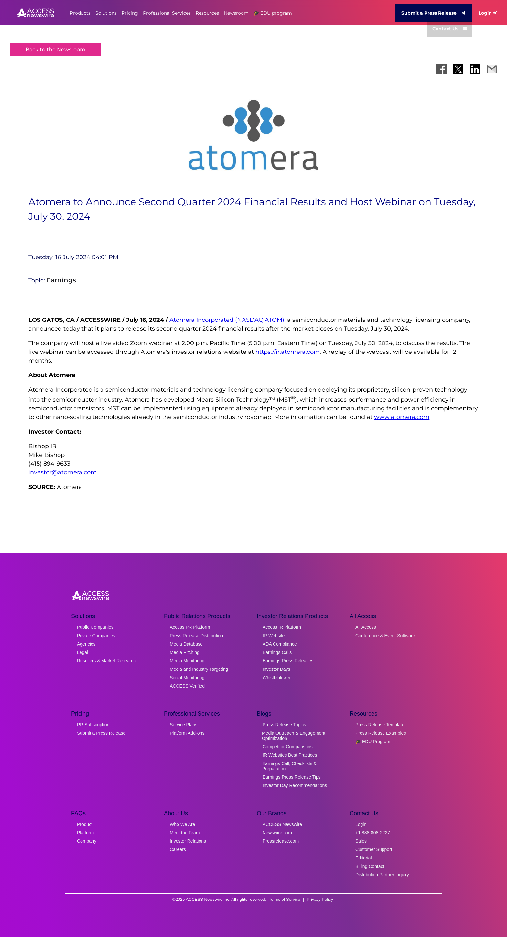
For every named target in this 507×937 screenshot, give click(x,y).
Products (80, 13)
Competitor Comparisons (288, 746)
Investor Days (276, 669)
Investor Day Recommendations (295, 785)
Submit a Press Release (433, 13)
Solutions (106, 13)
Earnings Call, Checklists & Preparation (289, 766)
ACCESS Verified (187, 686)
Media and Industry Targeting (199, 669)
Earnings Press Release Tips (292, 777)
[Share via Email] (492, 69)
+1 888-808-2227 (372, 832)
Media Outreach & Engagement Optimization (293, 736)
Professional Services (167, 13)
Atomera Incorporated (201, 319)
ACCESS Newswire (282, 824)
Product (84, 824)
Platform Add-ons (187, 733)
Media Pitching (185, 652)
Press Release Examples (380, 733)
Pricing (130, 13)
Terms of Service (284, 899)
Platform (85, 832)
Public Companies (95, 627)
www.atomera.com (401, 417)
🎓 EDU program (272, 13)
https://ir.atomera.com (287, 351)
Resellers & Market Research (106, 660)
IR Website (274, 635)
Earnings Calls (277, 652)
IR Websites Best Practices (290, 755)
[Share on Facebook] (441, 69)
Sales (361, 841)
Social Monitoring (187, 677)
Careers (178, 849)
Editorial (363, 857)
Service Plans (184, 724)
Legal (82, 652)
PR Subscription (93, 724)
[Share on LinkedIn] (475, 69)
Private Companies (96, 635)
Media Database (186, 644)
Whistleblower (277, 677)
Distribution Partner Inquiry (382, 874)
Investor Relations (188, 841)
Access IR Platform (282, 627)
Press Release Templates (380, 724)
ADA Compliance (280, 644)
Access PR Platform (190, 627)
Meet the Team (185, 832)
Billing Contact (369, 866)
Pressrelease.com (281, 841)
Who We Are (182, 824)
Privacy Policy (320, 899)
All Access (365, 627)
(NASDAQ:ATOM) (259, 319)
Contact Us (449, 29)
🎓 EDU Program (372, 741)
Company (86, 841)
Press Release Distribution (196, 635)
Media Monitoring (187, 660)
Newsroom (236, 13)
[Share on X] (458, 69)
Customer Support (373, 849)
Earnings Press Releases (288, 660)
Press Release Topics (284, 724)
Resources (207, 13)
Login (488, 13)
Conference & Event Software (385, 635)
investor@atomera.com (62, 472)
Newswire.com (277, 832)
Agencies (86, 644)
